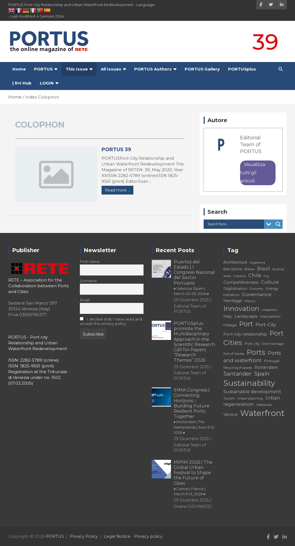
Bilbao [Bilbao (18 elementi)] (250, 269)
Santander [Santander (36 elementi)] (237, 373)
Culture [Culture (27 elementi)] (270, 282)
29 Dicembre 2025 (191, 299)
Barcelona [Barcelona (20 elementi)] (232, 269)
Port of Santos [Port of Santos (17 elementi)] (233, 354)
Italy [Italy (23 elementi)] (227, 316)
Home (19, 69)
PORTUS (43, 69)
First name (90, 261)
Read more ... (117, 190)
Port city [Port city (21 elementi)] (252, 343)
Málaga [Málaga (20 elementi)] (230, 325)
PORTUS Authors (153, 69)
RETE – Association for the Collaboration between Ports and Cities (38, 285)
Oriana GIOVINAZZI (193, 506)
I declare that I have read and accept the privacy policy (111, 321)
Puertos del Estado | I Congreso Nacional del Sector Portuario (194, 277)
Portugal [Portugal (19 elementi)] (271, 361)
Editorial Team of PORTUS (251, 144)
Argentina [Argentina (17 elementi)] (257, 262)
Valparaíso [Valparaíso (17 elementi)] (264, 405)
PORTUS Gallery (202, 69)
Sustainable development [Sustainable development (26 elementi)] (252, 391)
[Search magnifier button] (278, 224)
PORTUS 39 (116, 150)
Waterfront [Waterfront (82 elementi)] (262, 413)
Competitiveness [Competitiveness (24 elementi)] (241, 282)
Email (85, 300)
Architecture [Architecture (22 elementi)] (235, 262)
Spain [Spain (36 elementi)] (261, 373)
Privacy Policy (84, 536)
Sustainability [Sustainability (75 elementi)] (249, 383)
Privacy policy (148, 536)
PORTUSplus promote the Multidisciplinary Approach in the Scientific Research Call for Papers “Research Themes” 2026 (194, 342)
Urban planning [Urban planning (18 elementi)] (250, 398)
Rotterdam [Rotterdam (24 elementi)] (266, 367)
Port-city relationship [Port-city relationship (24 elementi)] (245, 334)
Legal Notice (117, 536)
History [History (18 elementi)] (250, 301)
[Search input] (235, 224)
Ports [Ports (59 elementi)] (256, 352)
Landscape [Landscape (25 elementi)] (246, 316)
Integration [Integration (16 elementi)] (269, 310)
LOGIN (47, 83)
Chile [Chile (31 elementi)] (254, 275)
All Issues (111, 69)
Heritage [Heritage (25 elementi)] (232, 300)
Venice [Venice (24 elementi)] (230, 414)
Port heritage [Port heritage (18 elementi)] (272, 344)
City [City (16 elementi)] (266, 276)
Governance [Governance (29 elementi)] (256, 294)
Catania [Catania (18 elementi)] (239, 276)
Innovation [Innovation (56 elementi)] (241, 308)
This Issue (77, 69)
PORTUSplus (242, 69)
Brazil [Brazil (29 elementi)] (263, 268)
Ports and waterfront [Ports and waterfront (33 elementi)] (252, 357)
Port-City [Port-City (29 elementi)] (265, 324)
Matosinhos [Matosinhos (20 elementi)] (270, 316)
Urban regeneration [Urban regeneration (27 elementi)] (251, 401)
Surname (88, 280)
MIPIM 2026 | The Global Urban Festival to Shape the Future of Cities (193, 478)
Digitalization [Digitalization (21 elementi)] (235, 288)
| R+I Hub (22, 83)
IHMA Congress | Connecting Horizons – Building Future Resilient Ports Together (194, 411)
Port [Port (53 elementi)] (246, 324)
